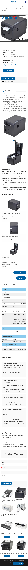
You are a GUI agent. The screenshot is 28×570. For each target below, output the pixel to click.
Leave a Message (6, 483)
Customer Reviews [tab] (7, 81)
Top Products (9, 7)
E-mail (3, 467)
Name (2, 456)
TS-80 (15, 514)
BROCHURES (19, 272)
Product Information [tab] (8, 78)
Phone (2, 462)
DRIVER (21, 278)
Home (2, 7)
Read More (7, 536)
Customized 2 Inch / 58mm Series (18, 8)
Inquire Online (8, 70)
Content (3, 473)
